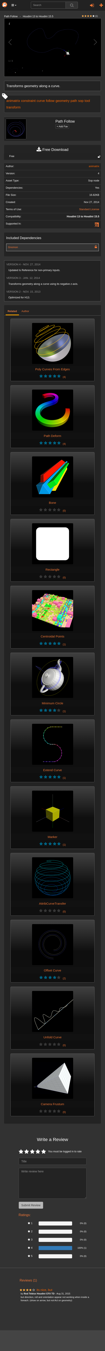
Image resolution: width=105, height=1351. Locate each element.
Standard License (89, 209)
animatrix (13, 101)
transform (13, 107)
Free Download (52, 149)
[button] (14, 5)
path (73, 101)
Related (12, 311)
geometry (62, 101)
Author (25, 311)
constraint (28, 101)
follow (50, 101)
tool (87, 101)
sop (80, 101)
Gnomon (13, 247)
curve (41, 101)
